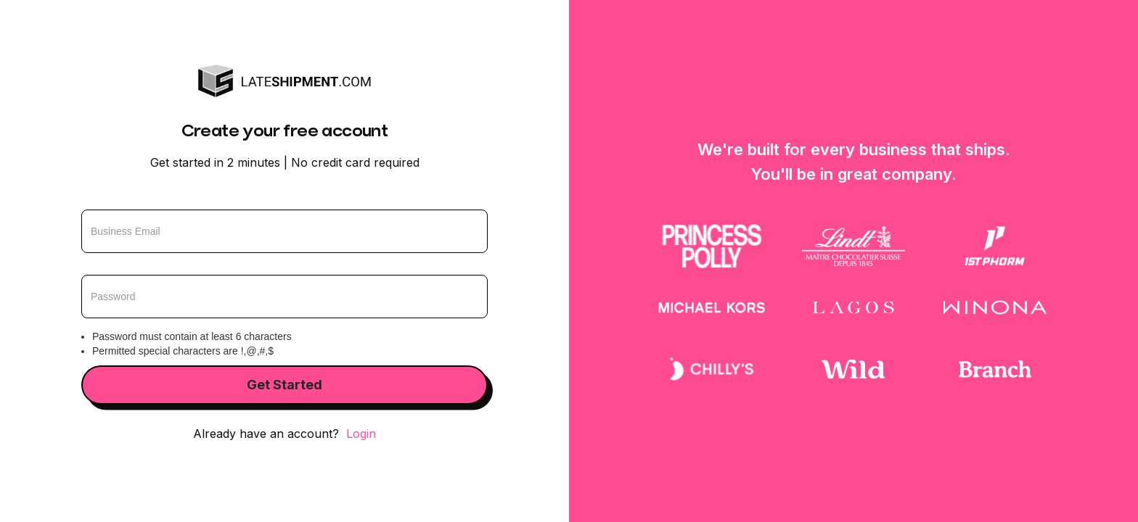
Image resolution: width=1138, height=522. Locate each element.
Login (361, 433)
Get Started (284, 384)
